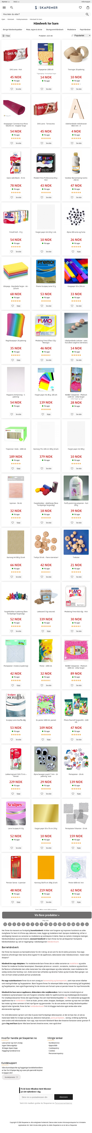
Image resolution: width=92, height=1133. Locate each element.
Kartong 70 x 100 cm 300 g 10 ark (45, 449)
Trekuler (76, 557)
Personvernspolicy (56, 1053)
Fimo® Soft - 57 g (15, 232)
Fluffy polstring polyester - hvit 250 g (76, 504)
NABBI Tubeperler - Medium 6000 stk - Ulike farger (76, 667)
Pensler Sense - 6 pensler (16, 883)
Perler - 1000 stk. (46, 666)
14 (64, 924)
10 (46, 924)
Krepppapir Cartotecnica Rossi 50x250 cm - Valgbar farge (16, 125)
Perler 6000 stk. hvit (76, 883)
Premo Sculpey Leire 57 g (46, 286)
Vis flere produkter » (47, 915)
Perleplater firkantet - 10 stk (76, 828)
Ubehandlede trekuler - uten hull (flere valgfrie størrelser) (76, 342)
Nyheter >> (6, 2)
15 (69, 924)
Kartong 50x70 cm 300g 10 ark (45, 883)
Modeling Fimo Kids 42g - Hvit (76, 612)
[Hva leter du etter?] (46, 14)
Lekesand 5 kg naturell (46, 612)
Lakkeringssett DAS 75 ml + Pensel (16, 775)
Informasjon (86, 2)
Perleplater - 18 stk (76, 774)
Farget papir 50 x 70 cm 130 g (46, 828)
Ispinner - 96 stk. (16, 503)
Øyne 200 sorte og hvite (76, 232)
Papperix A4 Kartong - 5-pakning (15, 396)
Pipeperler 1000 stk (45, 70)
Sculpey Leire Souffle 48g (16, 720)
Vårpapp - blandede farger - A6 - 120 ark (15, 287)
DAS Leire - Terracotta (46, 124)
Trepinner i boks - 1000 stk (16, 449)
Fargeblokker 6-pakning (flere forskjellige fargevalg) (16, 613)
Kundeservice (54, 1043)
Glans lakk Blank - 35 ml (16, 178)
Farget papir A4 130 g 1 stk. (46, 232)
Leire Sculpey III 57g (16, 828)
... (82, 924)
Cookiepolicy (54, 1048)
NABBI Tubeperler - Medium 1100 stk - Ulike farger (76, 396)
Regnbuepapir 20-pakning (16, 341)
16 (73, 924)
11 (51, 924)
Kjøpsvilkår (53, 1045)
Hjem (3, 19)
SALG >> (16, 2)
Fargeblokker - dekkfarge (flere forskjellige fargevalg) (46, 504)
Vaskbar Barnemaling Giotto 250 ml (76, 179)
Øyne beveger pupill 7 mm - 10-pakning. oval (46, 775)
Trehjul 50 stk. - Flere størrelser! (46, 557)
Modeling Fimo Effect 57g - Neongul (46, 342)
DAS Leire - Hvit (16, 70)
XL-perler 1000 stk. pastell (46, 720)
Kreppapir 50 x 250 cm (76, 286)
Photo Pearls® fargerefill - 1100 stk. (76, 721)
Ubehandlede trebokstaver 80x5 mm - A (76, 125)
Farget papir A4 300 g (76, 449)
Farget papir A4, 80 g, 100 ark (46, 395)
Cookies (52, 1051)
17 (78, 924)
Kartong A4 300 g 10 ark (16, 557)
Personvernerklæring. (63, 1103)
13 (60, 924)
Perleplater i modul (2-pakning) (16, 666)
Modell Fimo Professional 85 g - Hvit (46, 179)
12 (55, 924)
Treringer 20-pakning (76, 70)
